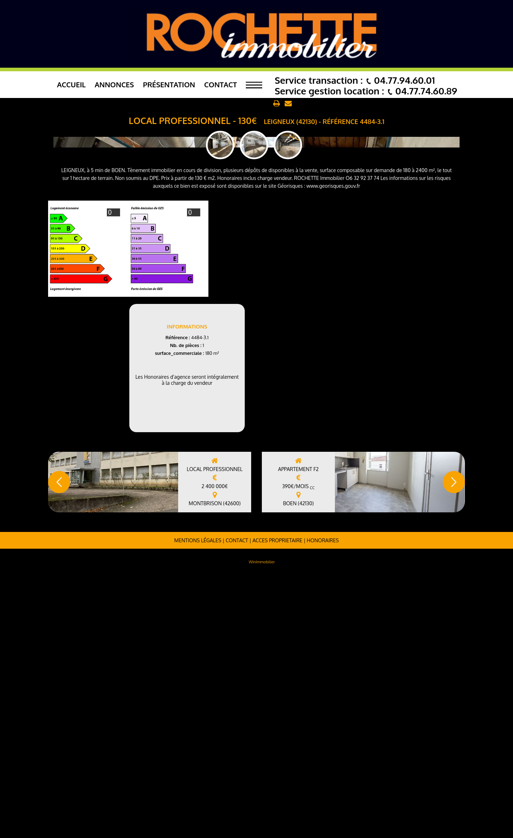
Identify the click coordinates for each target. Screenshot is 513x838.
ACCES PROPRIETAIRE (277, 803)
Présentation (169, 84)
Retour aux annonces (244, 104)
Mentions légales (197, 803)
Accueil (71, 84)
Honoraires (323, 803)
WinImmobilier (262, 824)
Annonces (114, 84)
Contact (220, 84)
